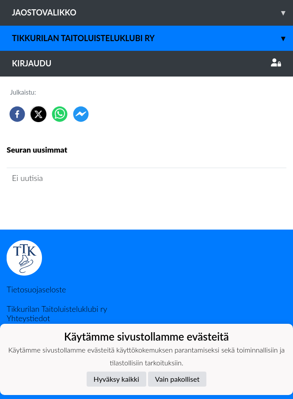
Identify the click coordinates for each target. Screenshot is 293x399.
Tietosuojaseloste (36, 289)
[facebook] (17, 114)
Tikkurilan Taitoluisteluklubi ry (152, 38)
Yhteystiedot (28, 318)
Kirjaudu (146, 63)
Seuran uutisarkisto (46, 203)
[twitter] (38, 114)
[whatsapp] (60, 114)
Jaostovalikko (152, 12)
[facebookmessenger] (81, 114)
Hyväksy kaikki (116, 379)
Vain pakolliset (177, 379)
